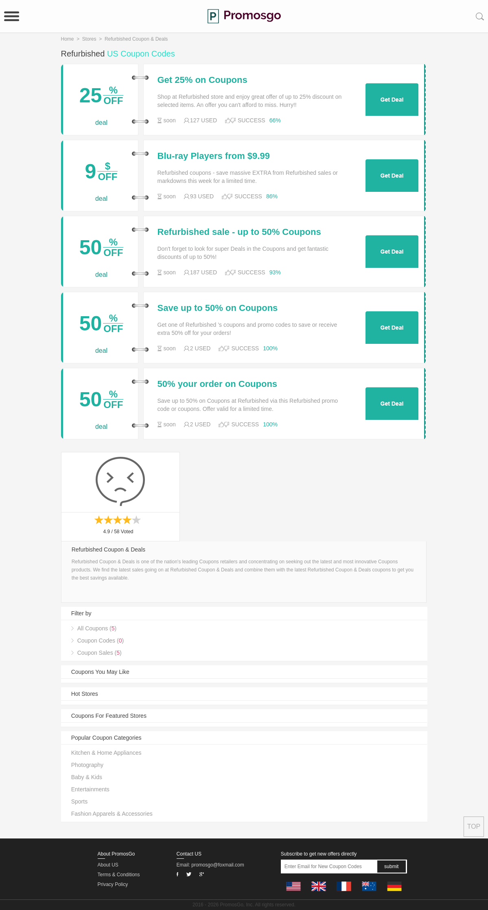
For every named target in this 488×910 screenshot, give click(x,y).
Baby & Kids (86, 777)
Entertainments (90, 789)
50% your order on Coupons (218, 384)
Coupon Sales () (99, 652)
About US (108, 865)
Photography (87, 765)
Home (67, 39)
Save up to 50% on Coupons (218, 308)
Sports (79, 801)
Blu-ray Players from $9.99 (214, 156)
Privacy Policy (113, 884)
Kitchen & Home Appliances (106, 752)
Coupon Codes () (100, 640)
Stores (89, 39)
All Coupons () (97, 628)
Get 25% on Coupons (202, 80)
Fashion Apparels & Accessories (112, 813)
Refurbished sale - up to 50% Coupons (239, 232)
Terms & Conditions (119, 874)
